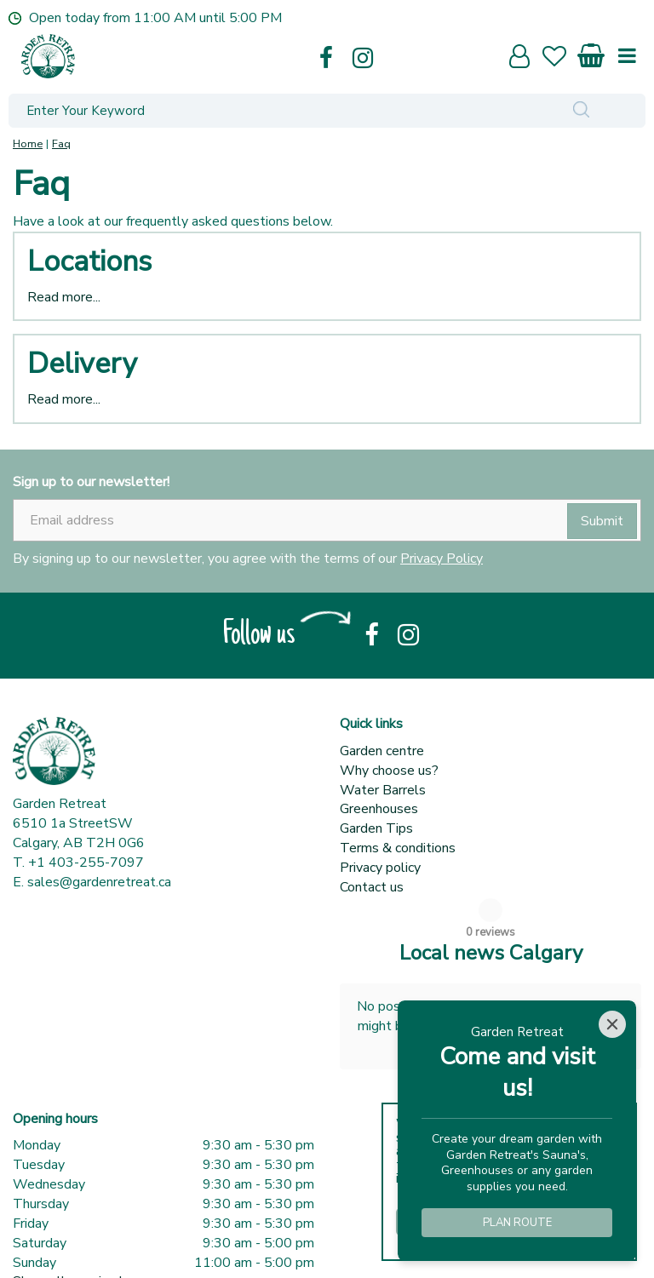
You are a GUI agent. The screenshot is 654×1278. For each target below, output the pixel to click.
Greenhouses (379, 808)
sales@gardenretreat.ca (99, 882)
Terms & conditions (398, 848)
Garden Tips (376, 828)
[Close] (612, 1024)
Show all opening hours (82, 1230)
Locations (89, 261)
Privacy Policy (441, 558)
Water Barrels (383, 790)
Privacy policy (380, 867)
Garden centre (382, 751)
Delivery (81, 363)
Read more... (63, 297)
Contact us (372, 887)
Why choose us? (389, 770)
